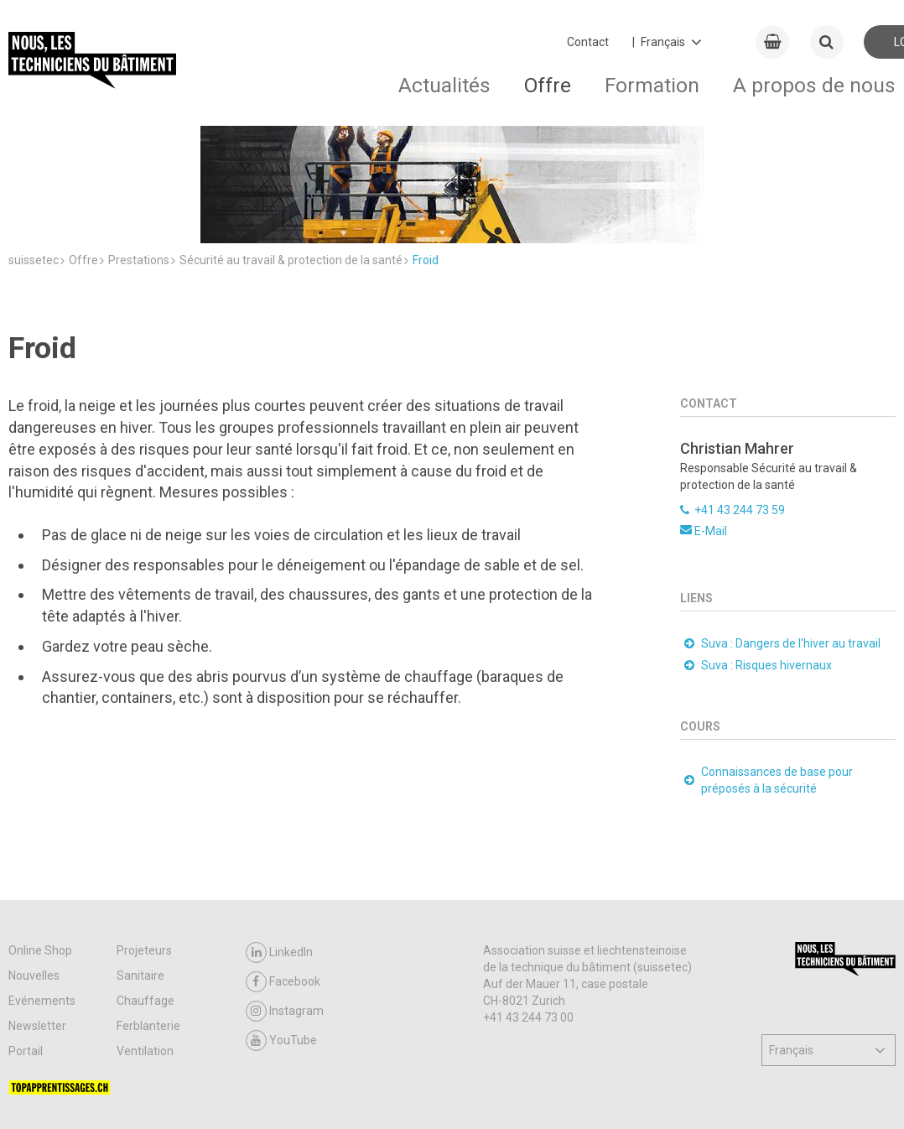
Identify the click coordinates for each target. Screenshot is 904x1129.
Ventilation (145, 950)
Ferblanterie (148, 925)
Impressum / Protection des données (369, 1095)
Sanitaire (140, 875)
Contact (588, 42)
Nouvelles (34, 875)
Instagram (285, 910)
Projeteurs (144, 849)
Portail (25, 950)
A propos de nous (814, 85)
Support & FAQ (161, 1095)
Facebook (283, 881)
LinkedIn (279, 851)
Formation (652, 85)
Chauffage (145, 900)
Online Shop (40, 849)
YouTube (281, 939)
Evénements (41, 900)
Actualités (444, 85)
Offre (547, 85)
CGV (96, 1095)
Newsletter (37, 925)
